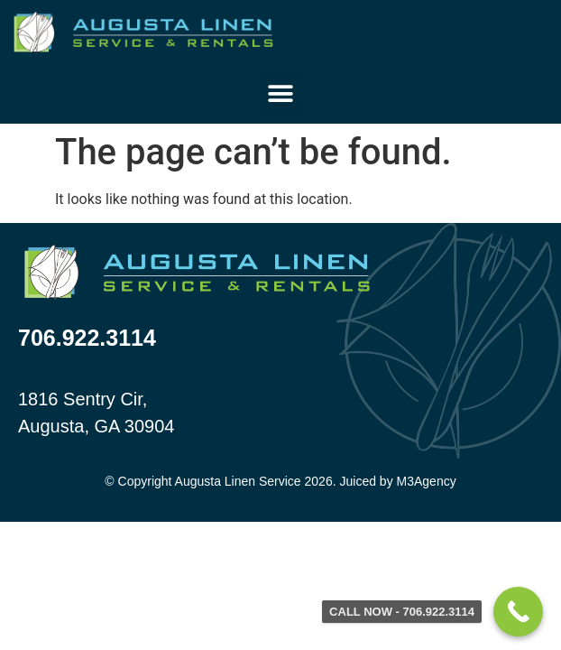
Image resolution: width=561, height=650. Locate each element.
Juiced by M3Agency (397, 481)
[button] (281, 94)
